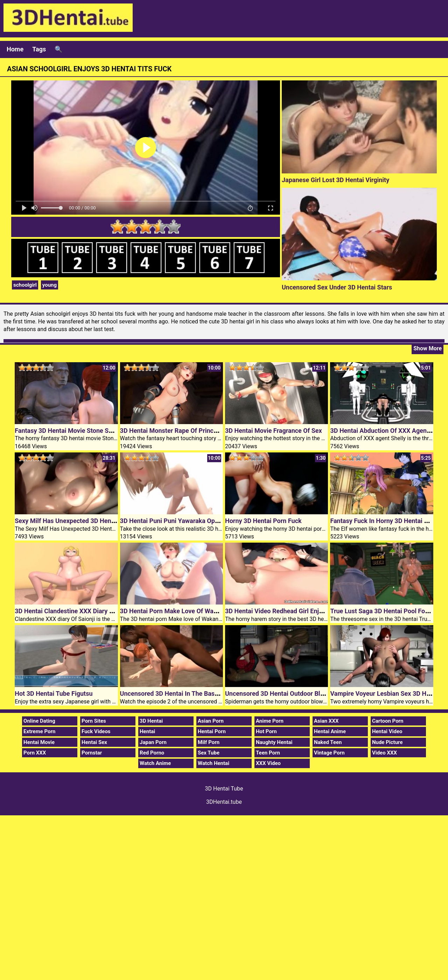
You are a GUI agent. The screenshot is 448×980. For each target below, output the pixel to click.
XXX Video (268, 763)
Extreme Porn (39, 731)
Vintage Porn (329, 753)
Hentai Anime (330, 731)
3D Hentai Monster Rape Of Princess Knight (182, 430)
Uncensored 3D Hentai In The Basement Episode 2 (191, 693)
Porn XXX (34, 753)
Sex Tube (208, 753)
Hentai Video (387, 731)
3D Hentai (151, 721)
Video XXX (384, 753)
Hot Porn (266, 731)
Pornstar (92, 753)
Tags (39, 49)
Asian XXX (326, 721)
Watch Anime (155, 763)
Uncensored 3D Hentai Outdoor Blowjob (281, 693)
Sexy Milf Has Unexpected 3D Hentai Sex (72, 520)
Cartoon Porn (388, 721)
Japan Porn (153, 742)
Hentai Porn (212, 731)
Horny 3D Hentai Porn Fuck (263, 520)
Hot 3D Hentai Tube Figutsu (53, 693)
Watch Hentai (213, 763)
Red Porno (152, 753)
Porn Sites (94, 721)
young (49, 285)
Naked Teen (328, 742)
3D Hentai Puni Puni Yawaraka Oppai (172, 520)
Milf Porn (208, 742)
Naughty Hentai (274, 742)
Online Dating (39, 721)
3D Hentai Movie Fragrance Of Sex (273, 430)
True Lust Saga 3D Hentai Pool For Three (387, 611)
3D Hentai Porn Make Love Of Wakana (173, 611)
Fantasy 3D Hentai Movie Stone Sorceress (74, 430)
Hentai (147, 731)
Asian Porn (211, 721)
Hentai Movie (39, 742)
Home (15, 49)
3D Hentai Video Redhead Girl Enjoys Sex (283, 611)
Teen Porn (268, 753)
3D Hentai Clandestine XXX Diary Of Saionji (75, 611)
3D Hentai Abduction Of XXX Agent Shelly (389, 430)
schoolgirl (25, 285)
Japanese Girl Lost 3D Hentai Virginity (335, 180)
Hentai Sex (94, 742)
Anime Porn (270, 721)
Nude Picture (387, 742)
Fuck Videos (96, 731)
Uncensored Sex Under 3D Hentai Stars (337, 287)
